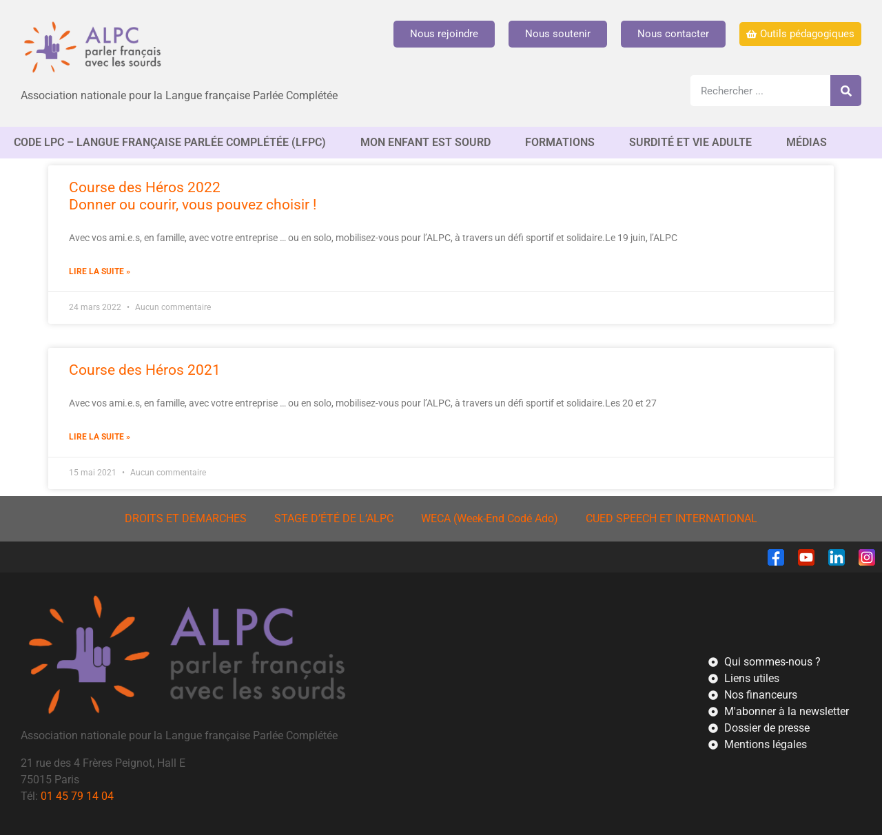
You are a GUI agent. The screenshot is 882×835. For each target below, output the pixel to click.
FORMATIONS (563, 143)
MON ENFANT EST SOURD (429, 143)
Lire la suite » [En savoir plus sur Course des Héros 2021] (99, 437)
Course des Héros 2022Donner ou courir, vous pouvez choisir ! (192, 196)
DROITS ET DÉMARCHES (186, 518)
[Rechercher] (845, 90)
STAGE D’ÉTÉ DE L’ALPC (333, 518)
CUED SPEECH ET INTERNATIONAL (671, 518)
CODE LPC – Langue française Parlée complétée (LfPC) (173, 143)
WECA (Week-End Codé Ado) (489, 518)
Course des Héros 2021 (144, 370)
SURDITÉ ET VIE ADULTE (694, 143)
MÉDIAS (810, 143)
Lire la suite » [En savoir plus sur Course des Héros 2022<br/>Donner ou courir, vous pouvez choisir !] (99, 271)
